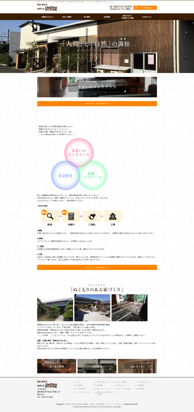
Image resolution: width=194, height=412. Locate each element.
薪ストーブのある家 (124, 389)
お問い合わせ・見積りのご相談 (105, 393)
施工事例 (79, 385)
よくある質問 (80, 389)
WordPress (85, 407)
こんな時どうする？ (144, 382)
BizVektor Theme (97, 407)
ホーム (78, 382)
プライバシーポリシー (83, 392)
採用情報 (141, 389)
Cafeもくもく (121, 385)
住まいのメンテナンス (104, 389)
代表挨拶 (141, 385)
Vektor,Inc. (109, 407)
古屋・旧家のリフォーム (105, 382)
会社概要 (100, 385)
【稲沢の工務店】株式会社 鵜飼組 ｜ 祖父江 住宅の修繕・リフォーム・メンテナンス (94, 404)
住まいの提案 (121, 382)
